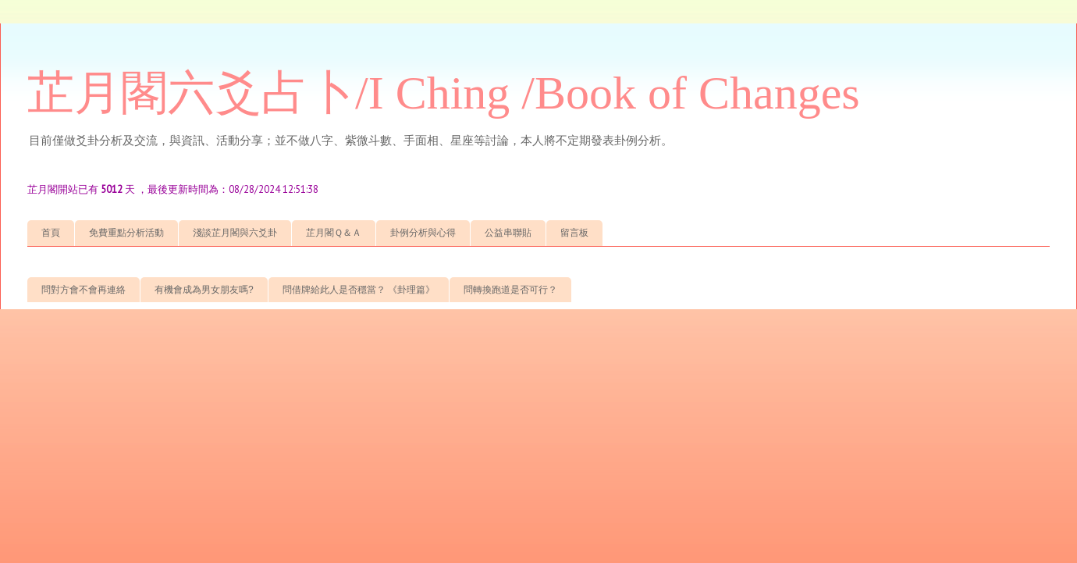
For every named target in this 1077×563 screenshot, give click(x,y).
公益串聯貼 (508, 232)
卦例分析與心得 (423, 232)
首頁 (50, 232)
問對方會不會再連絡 (83, 289)
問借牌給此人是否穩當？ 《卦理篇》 (359, 289)
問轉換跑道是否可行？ (510, 289)
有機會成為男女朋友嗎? (204, 289)
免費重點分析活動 (126, 232)
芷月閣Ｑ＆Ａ (333, 232)
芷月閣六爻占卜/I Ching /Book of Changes (443, 93)
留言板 (574, 232)
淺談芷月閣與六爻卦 (235, 232)
